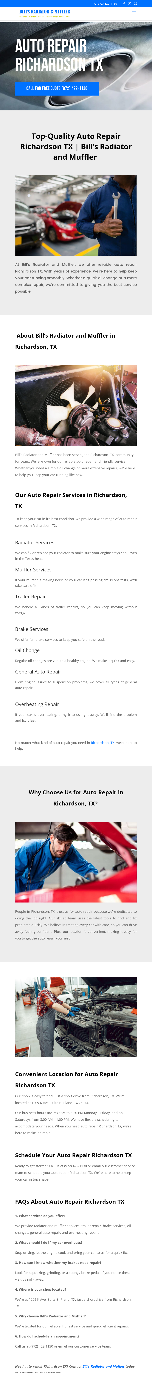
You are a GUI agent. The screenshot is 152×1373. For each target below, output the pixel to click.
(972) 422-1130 (107, 3)
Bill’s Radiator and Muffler (104, 1366)
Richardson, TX (102, 742)
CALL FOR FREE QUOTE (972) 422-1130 (56, 88)
